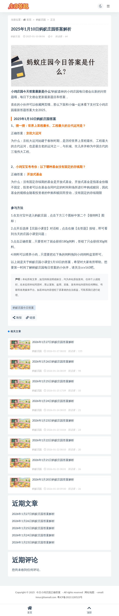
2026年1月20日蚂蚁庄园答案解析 (53, 479)
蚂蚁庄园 (41, 19)
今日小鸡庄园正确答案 (48, 592)
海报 (17, 317)
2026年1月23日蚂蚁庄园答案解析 (53, 420)
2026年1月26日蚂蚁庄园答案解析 (53, 361)
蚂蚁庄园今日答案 (23, 307)
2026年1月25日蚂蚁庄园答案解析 (53, 381)
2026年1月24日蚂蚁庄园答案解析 (53, 401)
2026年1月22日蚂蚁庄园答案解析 (53, 440)
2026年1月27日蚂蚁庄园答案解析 (53, 342)
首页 (29, 19)
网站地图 (89, 592)
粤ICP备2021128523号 (69, 597)
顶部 (89, 610)
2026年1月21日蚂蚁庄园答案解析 (53, 460)
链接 (30, 317)
